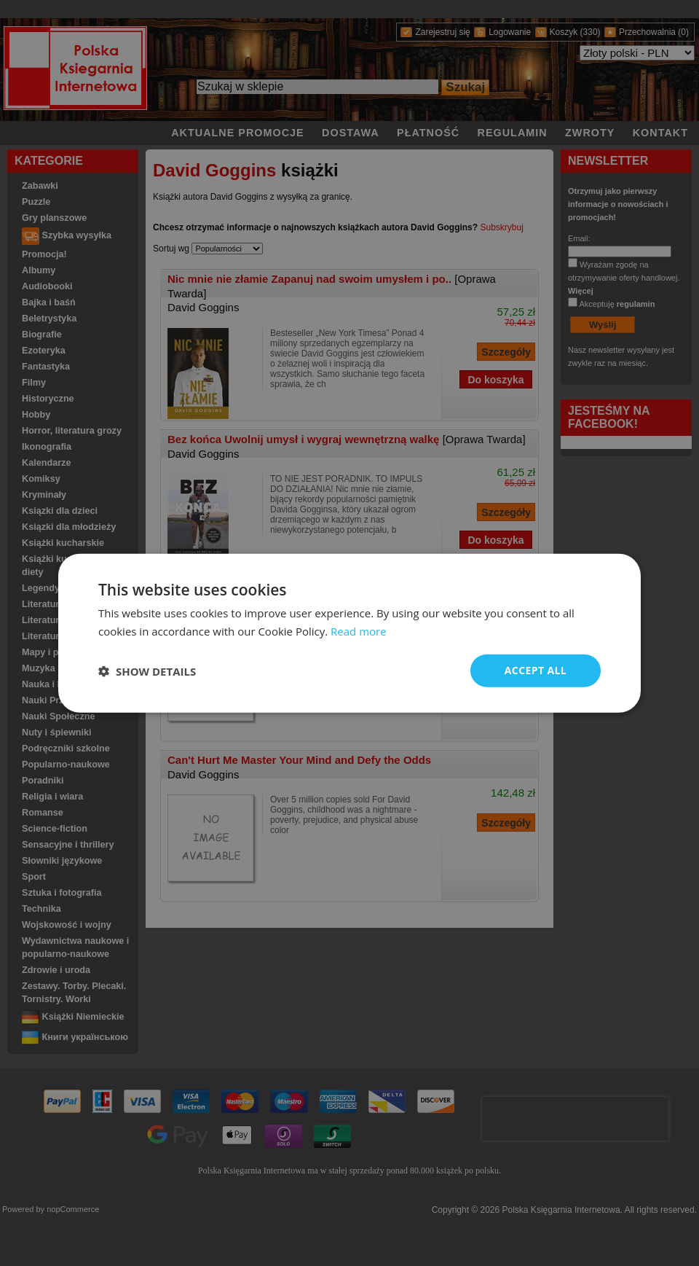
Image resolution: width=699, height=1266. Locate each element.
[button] (147, 670)
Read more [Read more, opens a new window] (359, 630)
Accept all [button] (535, 670)
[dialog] (349, 633)
